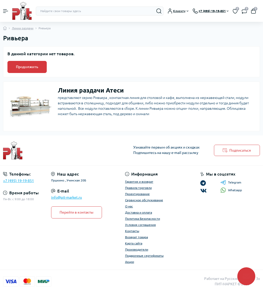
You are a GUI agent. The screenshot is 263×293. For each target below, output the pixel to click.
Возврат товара (136, 237)
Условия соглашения (140, 224)
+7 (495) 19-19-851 (18, 181)
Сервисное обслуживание (144, 200)
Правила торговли (138, 187)
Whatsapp (231, 190)
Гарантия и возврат (139, 181)
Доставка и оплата (138, 212)
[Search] (159, 11)
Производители (136, 249)
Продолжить (27, 67)
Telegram (230, 182)
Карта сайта (133, 243)
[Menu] (5, 11)
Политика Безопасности (142, 218)
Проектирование (137, 194)
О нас (129, 206)
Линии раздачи (22, 28)
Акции (129, 261)
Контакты (132, 231)
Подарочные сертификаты (144, 255)
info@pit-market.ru (66, 197)
